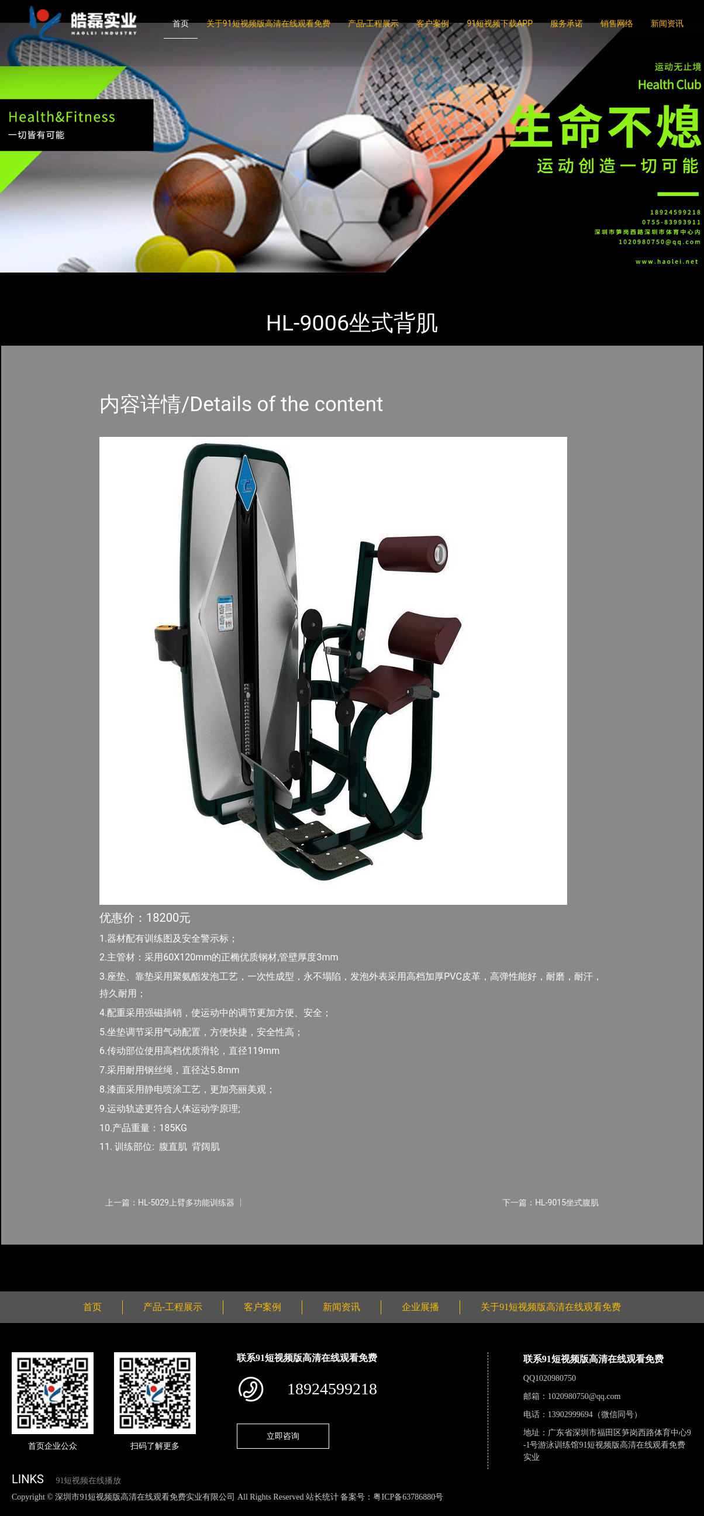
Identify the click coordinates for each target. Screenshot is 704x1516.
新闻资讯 (667, 23)
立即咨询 (283, 1436)
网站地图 (17, 1509)
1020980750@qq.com (584, 1396)
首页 (180, 23)
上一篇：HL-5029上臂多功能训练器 (169, 1202)
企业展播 (420, 1307)
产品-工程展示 (373, 23)
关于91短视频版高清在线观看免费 (268, 23)
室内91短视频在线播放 (156, 280)
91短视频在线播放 (88, 1480)
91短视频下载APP (500, 23)
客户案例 (432, 23)
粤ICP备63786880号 (408, 1497)
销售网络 (617, 23)
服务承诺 (566, 23)
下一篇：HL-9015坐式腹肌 (550, 1202)
